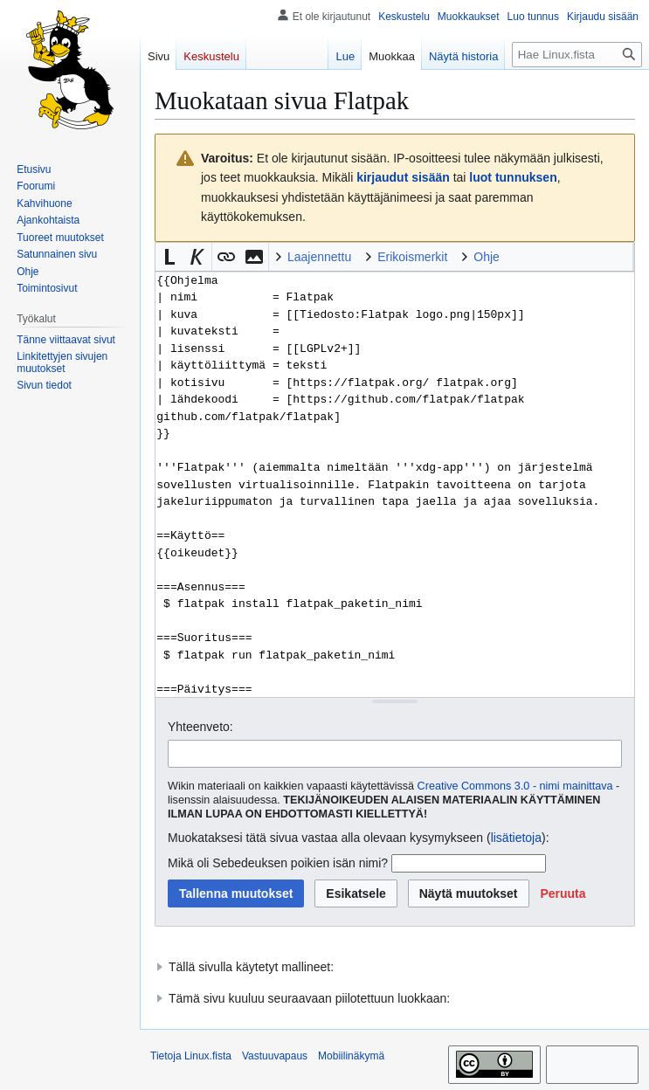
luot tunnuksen (512, 177)
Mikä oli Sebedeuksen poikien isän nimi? (278, 863)
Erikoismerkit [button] (412, 257)
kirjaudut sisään (403, 177)
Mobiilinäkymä (351, 1056)
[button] (169, 257)
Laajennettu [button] (319, 257)
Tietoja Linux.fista (190, 1056)
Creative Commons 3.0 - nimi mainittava (515, 786)
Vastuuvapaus (274, 1056)
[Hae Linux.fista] (577, 54)
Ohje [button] (486, 257)
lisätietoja (516, 838)
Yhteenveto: (200, 727)
